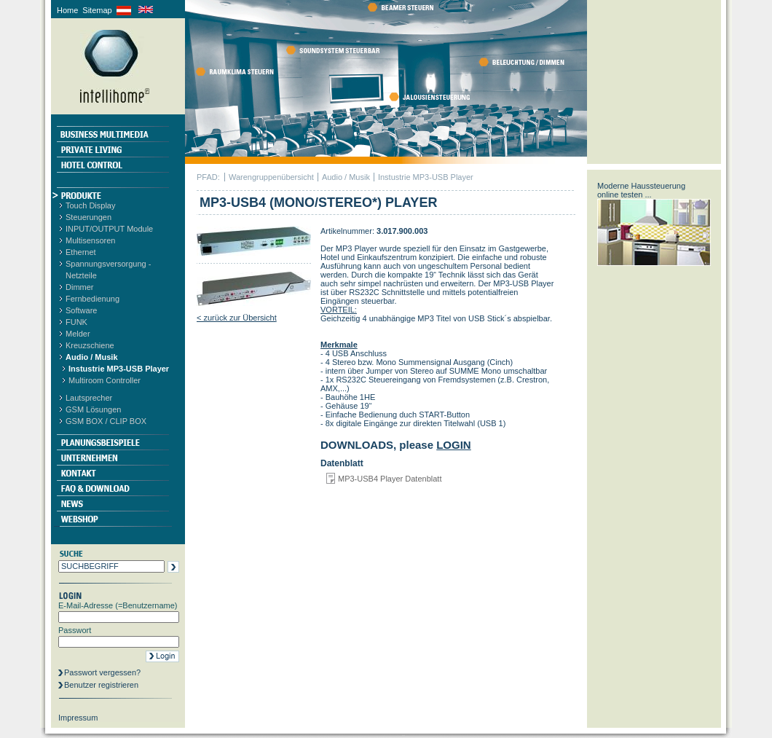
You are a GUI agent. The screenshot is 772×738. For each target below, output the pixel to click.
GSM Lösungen (93, 409)
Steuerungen (88, 217)
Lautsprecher (89, 397)
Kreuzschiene (90, 345)
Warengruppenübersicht (271, 177)
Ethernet (81, 252)
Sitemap (96, 10)
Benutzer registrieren (101, 684)
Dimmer (80, 287)
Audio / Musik (92, 357)
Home (67, 10)
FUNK (76, 322)
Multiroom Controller (104, 380)
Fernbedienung (92, 298)
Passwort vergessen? (102, 672)
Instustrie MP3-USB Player (118, 368)
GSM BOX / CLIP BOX (106, 421)
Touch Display (90, 205)
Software (81, 310)
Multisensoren (90, 240)
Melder (78, 333)
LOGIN (453, 445)
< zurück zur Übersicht (237, 317)
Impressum (78, 717)
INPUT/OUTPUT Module (109, 228)
